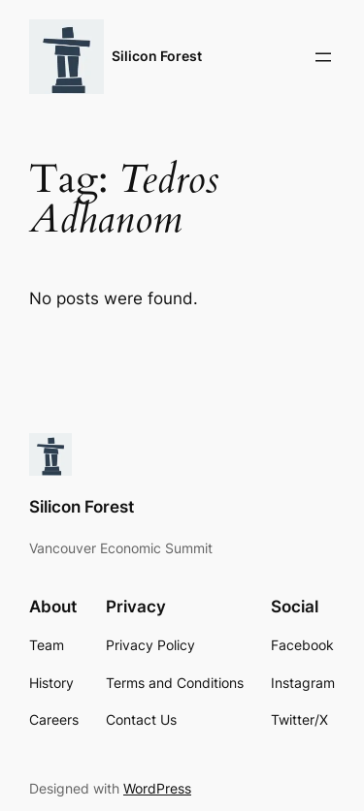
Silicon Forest (157, 55)
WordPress (157, 788)
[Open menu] (323, 57)
